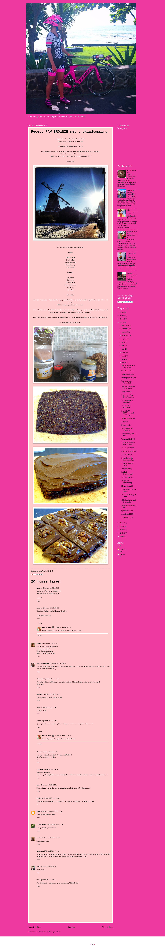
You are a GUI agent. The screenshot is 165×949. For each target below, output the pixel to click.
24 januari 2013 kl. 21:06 (49, 785)
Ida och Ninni (41, 811)
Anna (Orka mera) (43, 663)
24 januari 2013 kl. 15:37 (49, 752)
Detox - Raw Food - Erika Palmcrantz (127, 396)
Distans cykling (126, 425)
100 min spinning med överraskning (128, 501)
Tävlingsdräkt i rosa (127, 374)
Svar (40, 623)
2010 (121, 529)
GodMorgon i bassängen (129, 451)
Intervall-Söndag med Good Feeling (128, 387)
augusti (124, 339)
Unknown (122, 555)
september (125, 335)
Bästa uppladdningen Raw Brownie (128, 443)
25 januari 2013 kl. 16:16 (52, 851)
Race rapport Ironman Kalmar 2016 (131, 192)
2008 (121, 536)
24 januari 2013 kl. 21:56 (54, 811)
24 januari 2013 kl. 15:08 (51, 694)
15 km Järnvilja (126, 392)
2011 (121, 526)
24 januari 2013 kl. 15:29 (49, 721)
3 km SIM (124, 422)
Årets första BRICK (127, 514)
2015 (121, 315)
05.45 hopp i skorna (127, 371)
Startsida (71, 927)
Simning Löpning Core (128, 378)
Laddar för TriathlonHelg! (126, 473)
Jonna (39, 721)
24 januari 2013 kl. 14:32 (58, 663)
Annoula (39, 694)
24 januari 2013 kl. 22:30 (63, 627)
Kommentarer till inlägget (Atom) (49, 932)
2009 (121, 533)
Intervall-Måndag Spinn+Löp (126, 429)
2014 (121, 319)
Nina (38, 707)
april (123, 352)
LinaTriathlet (46, 627)
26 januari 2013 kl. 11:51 (49, 866)
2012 (121, 523)
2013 (121, 322)
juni (123, 346)
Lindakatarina (41, 824)
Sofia (38, 866)
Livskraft (40, 838)
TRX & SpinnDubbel (128, 448)
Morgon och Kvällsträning (126, 482)
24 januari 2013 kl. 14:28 (49, 643)
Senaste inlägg (34, 927)
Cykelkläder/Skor (126, 511)
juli (123, 342)
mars (123, 356)
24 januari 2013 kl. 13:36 (51, 588)
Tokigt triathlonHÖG (128, 439)
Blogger (92, 944)
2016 (121, 312)
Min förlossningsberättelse (132, 212)
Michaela (40, 798)
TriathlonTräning (126, 469)
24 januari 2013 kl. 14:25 (51, 608)
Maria (39, 752)
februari (124, 359)
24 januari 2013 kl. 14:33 (51, 679)
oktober (124, 332)
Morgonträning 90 (127, 486)
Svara (38, 601)
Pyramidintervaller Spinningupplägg (132, 234)
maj (123, 349)
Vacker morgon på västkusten (127, 401)
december (125, 325)
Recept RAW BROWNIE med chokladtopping (127, 413)
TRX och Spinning (127, 477)
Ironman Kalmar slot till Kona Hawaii (132, 275)
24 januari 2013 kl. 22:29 (63, 736)
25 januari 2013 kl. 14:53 (51, 838)
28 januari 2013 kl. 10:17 (47, 880)
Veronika (40, 679)
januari (124, 363)
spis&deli (78, 322)
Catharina (40, 769)
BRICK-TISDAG (126, 455)
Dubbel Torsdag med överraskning (128, 366)
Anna (38, 785)
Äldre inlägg (107, 927)
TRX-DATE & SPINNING (126, 407)
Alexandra (40, 851)
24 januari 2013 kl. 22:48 (55, 824)
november (125, 329)
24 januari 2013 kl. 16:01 (52, 769)
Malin (39, 643)
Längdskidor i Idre (127, 517)
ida (38, 880)
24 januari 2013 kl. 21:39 (51, 798)
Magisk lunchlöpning (128, 418)
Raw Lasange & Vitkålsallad (126, 382)
